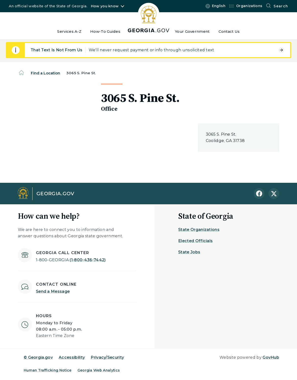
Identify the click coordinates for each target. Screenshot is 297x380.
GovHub (271, 357)
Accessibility (72, 357)
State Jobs (189, 252)
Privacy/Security (107, 357)
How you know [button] (105, 6)
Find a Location (45, 73)
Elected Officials (195, 241)
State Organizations (199, 229)
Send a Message (53, 291)
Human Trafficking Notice (48, 370)
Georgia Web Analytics (98, 370)
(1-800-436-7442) (71, 260)
